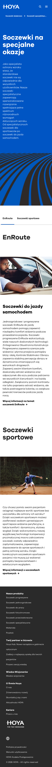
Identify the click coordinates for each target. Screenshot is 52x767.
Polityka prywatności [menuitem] (16, 747)
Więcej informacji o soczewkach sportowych (21, 571)
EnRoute (8, 218)
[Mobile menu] (46, 6)
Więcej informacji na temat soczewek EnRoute (18, 403)
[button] (26, 738)
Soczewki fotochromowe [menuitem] (18, 612)
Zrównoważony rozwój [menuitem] (17, 692)
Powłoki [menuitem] (10, 633)
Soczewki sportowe (28, 218)
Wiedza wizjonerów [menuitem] (15, 676)
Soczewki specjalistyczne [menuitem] (18, 622)
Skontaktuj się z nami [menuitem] (16, 697)
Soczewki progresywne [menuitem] (17, 597)
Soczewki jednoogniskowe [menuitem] (18, 602)
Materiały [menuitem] (10, 628)
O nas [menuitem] (9, 687)
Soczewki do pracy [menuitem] (15, 607)
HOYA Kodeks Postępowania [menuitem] (19, 757)
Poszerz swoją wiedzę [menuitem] (16, 664)
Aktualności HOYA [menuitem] (14, 702)
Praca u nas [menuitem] (12, 714)
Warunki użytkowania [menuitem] (16, 752)
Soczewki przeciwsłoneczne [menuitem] (19, 617)
